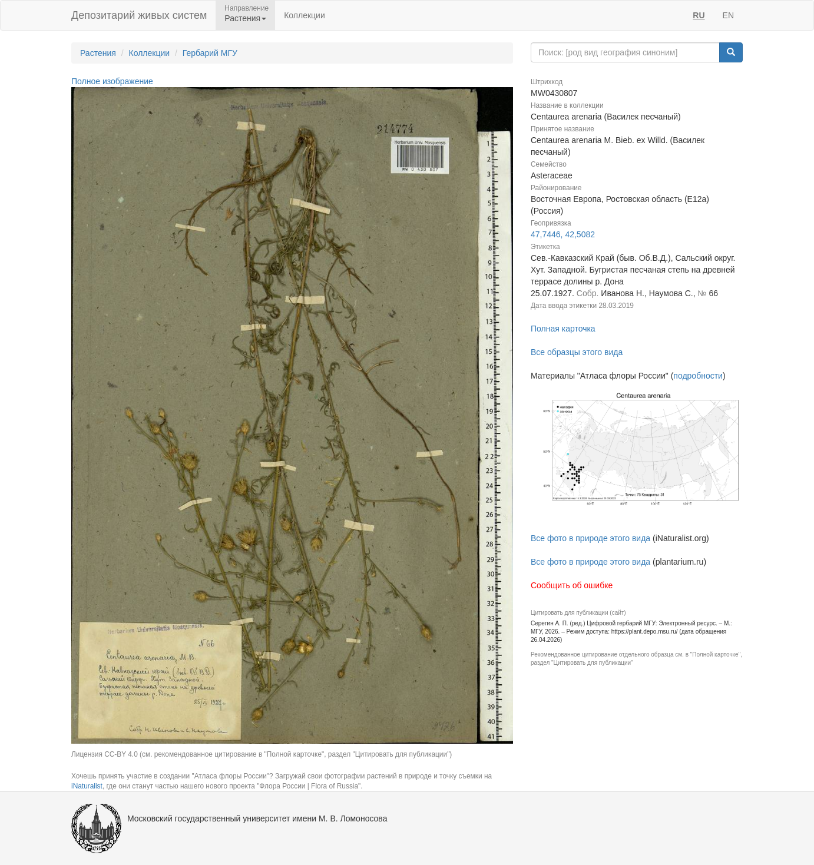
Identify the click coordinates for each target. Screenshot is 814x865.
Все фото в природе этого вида (590, 538)
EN (728, 15)
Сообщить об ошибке (572, 585)
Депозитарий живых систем (139, 15)
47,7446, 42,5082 (563, 234)
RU (698, 15)
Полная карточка (563, 328)
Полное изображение (112, 81)
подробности (698, 375)
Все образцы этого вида (577, 352)
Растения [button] (245, 18)
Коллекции (304, 15)
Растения (98, 53)
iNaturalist (86, 786)
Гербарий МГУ (210, 53)
